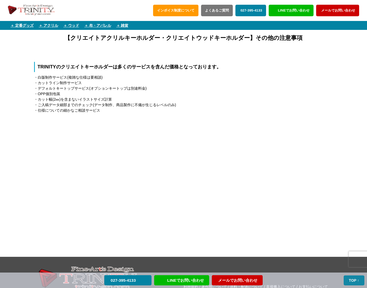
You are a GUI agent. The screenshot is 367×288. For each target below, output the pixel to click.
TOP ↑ (354, 280)
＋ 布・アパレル (97, 25)
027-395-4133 (250, 10)
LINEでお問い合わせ (294, 10)
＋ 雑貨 (122, 25)
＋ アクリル (48, 25)
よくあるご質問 (217, 10)
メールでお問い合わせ (337, 10)
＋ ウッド (71, 25)
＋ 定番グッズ (22, 25)
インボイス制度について (176, 10)
